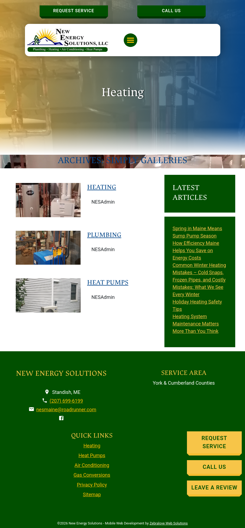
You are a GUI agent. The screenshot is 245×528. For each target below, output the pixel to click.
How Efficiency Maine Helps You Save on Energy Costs (196, 250)
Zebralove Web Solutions (168, 523)
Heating (101, 187)
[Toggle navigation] (130, 40)
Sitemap (92, 494)
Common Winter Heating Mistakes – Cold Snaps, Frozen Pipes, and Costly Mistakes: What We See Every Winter (199, 279)
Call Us (171, 10)
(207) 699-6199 (66, 401)
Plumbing (104, 234)
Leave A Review (214, 487)
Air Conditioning (92, 465)
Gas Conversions (92, 475)
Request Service (73, 10)
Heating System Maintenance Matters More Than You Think (196, 324)
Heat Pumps (107, 282)
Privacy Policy (92, 485)
